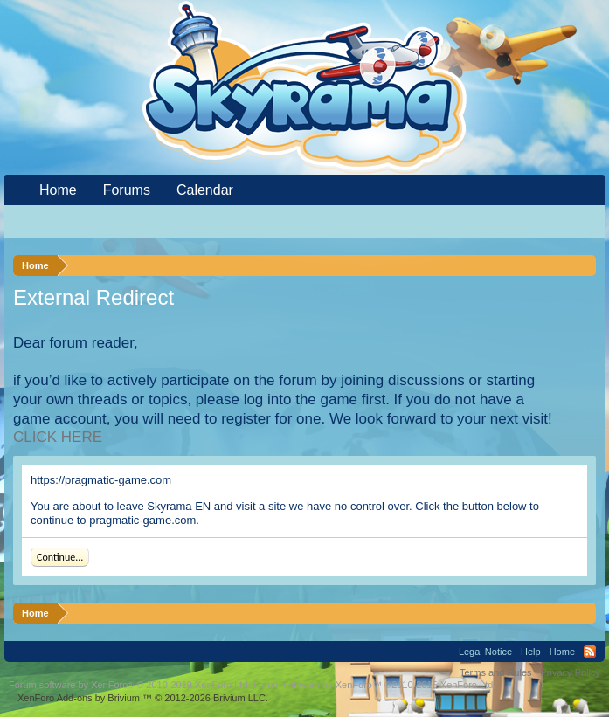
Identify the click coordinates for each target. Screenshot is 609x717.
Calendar (204, 190)
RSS (590, 651)
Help (531, 651)
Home (58, 190)
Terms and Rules (496, 672)
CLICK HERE (57, 437)
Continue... (60, 557)
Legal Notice (485, 651)
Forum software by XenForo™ (374, 684)
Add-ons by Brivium (142, 698)
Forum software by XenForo (130, 684)
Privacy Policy (570, 672)
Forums (126, 190)
